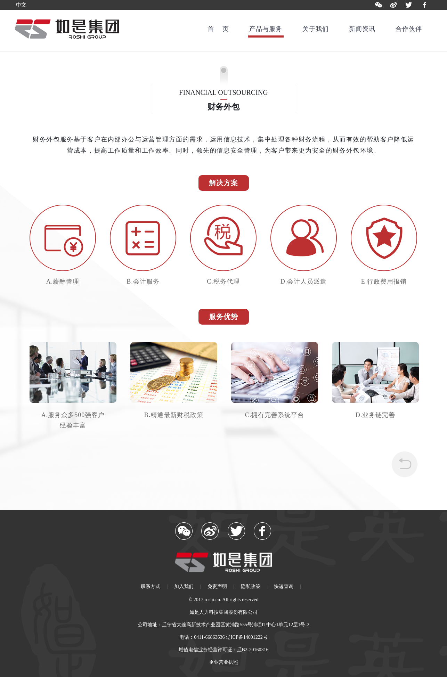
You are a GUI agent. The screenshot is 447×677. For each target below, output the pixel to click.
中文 (21, 5)
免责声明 (217, 586)
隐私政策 (250, 586)
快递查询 (283, 586)
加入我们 (184, 586)
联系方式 (150, 586)
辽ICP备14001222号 (247, 637)
